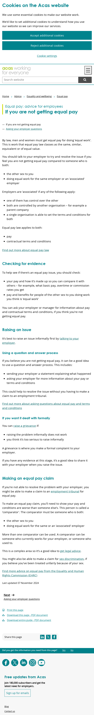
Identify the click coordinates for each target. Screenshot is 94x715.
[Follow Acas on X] (14, 662)
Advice (18, 96)
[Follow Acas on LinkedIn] (23, 662)
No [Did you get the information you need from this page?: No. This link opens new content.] (72, 650)
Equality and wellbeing (39, 96)
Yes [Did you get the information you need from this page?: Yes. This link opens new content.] (63, 650)
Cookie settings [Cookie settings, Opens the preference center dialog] (47, 56)
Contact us (9, 711)
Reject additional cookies (47, 45)
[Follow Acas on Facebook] (5, 662)
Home (5, 96)
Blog (6, 706)
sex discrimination (71, 559)
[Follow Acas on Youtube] (41, 662)
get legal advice (70, 551)
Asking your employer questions (24, 129)
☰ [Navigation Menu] (88, 70)
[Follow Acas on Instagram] (32, 662)
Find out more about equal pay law (25, 250)
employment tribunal (65, 491)
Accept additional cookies (47, 35)
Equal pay (62, 96)
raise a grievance (24, 426)
